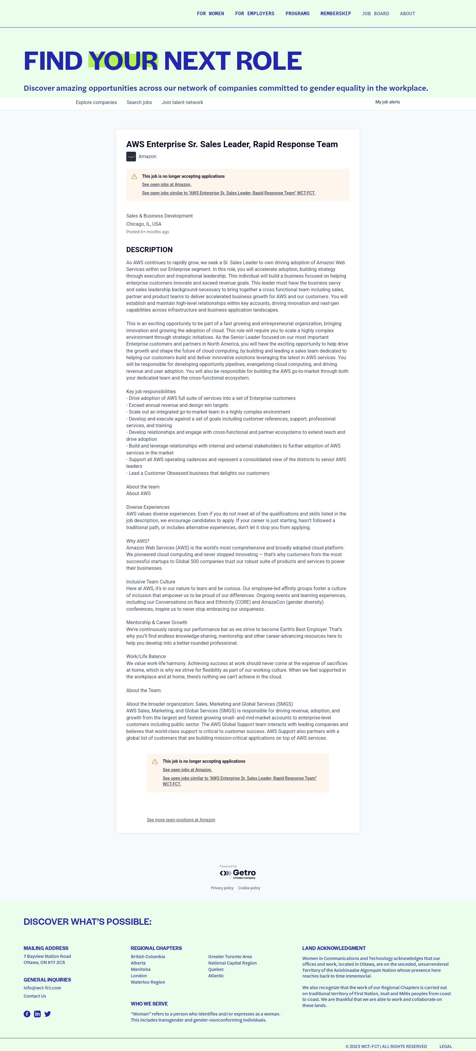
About (407, 14)
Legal (446, 1046)
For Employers (254, 14)
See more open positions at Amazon (181, 819)
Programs (297, 14)
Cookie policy (249, 888)
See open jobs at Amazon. (167, 184)
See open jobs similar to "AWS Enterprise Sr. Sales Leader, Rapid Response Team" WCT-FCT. (228, 193)
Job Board (375, 14)
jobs (139, 102)
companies (96, 102)
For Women (210, 14)
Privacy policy (222, 888)
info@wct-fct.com (42, 988)
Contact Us (35, 996)
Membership (336, 14)
